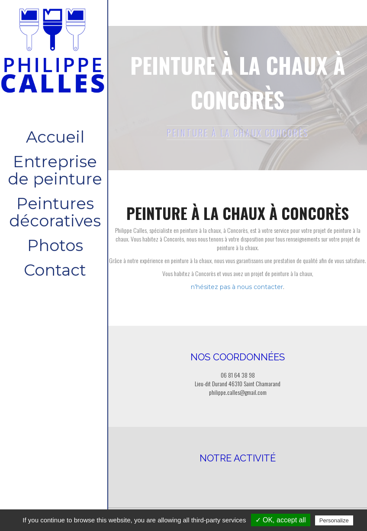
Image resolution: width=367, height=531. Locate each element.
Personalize (334, 520)
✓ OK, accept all (280, 520)
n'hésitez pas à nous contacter (237, 287)
